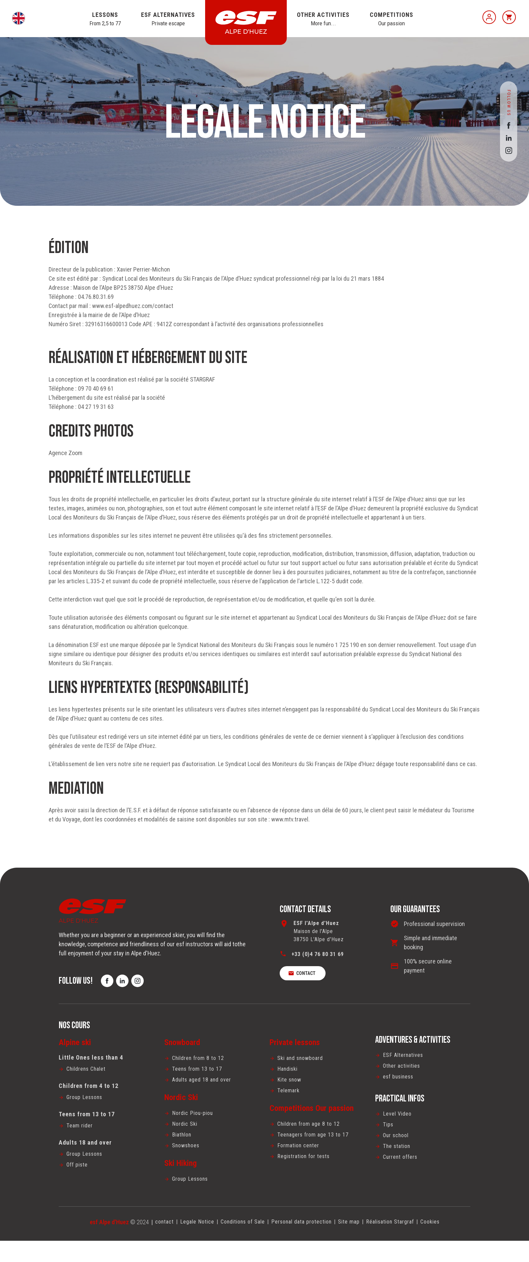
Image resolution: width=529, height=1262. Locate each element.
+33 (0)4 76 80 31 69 (320, 957)
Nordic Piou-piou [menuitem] (195, 1128)
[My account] (489, 17)
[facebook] (508, 125)
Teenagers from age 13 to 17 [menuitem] (316, 1152)
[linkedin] (508, 138)
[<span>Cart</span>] (509, 17)
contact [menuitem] (148, 1242)
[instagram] (508, 150)
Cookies (446, 1242)
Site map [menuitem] (355, 1242)
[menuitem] (106, 1081)
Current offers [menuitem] (403, 1176)
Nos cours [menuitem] (74, 1037)
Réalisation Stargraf (400, 1242)
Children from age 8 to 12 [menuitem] (312, 1140)
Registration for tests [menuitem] (307, 1175)
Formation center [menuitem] (301, 1164)
